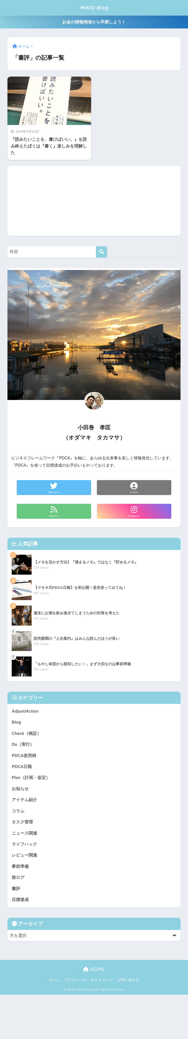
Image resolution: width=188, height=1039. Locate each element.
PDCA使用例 (24, 756)
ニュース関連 (24, 834)
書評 (16, 889)
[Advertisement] (94, 201)
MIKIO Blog (94, 7)
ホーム (54, 981)
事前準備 (20, 867)
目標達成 (20, 901)
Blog (16, 722)
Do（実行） (23, 744)
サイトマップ (101, 981)
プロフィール (75, 981)
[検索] (101, 252)
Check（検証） (26, 733)
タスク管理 (22, 822)
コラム (18, 811)
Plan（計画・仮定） (31, 778)
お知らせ (20, 789)
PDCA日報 (22, 767)
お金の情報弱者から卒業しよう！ (94, 22)
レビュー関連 (24, 856)
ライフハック (24, 845)
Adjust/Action (25, 711)
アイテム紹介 (24, 800)
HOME (94, 970)
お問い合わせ (128, 981)
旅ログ (18, 878)
